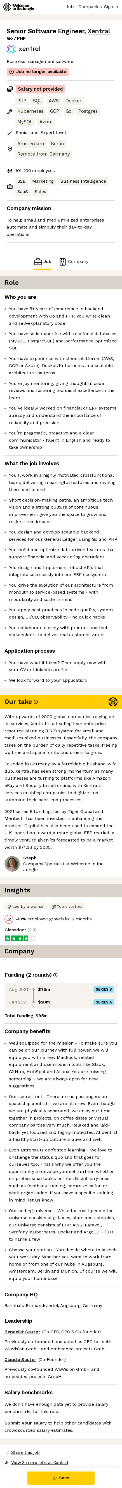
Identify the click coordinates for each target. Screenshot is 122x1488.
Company (73, 261)
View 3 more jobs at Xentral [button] (36, 1462)
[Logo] (18, 7)
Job (42, 261)
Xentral (99, 31)
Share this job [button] (22, 1452)
